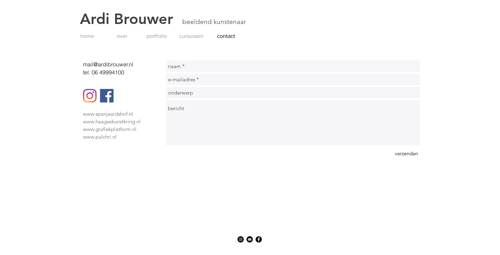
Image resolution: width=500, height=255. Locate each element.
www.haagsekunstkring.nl (112, 121)
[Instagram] (90, 95)
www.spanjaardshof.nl (108, 113)
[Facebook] (107, 95)
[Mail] (250, 239)
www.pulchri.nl (100, 136)
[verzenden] (406, 153)
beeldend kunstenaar (214, 22)
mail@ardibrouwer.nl (108, 64)
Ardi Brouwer (131, 19)
